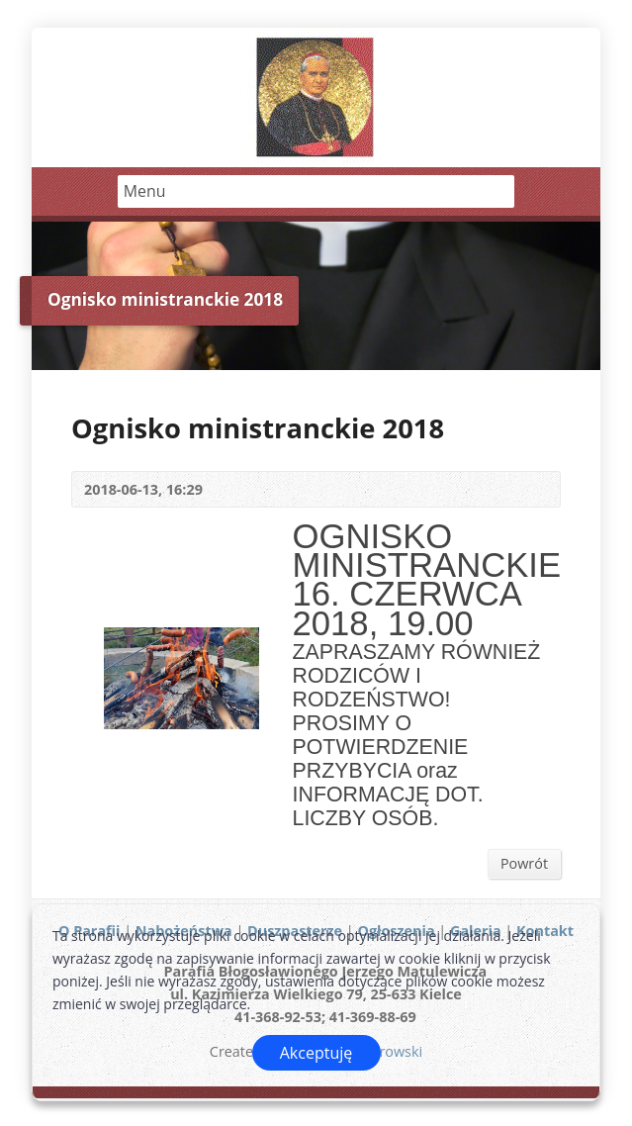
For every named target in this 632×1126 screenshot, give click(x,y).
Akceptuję (316, 1053)
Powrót (524, 863)
